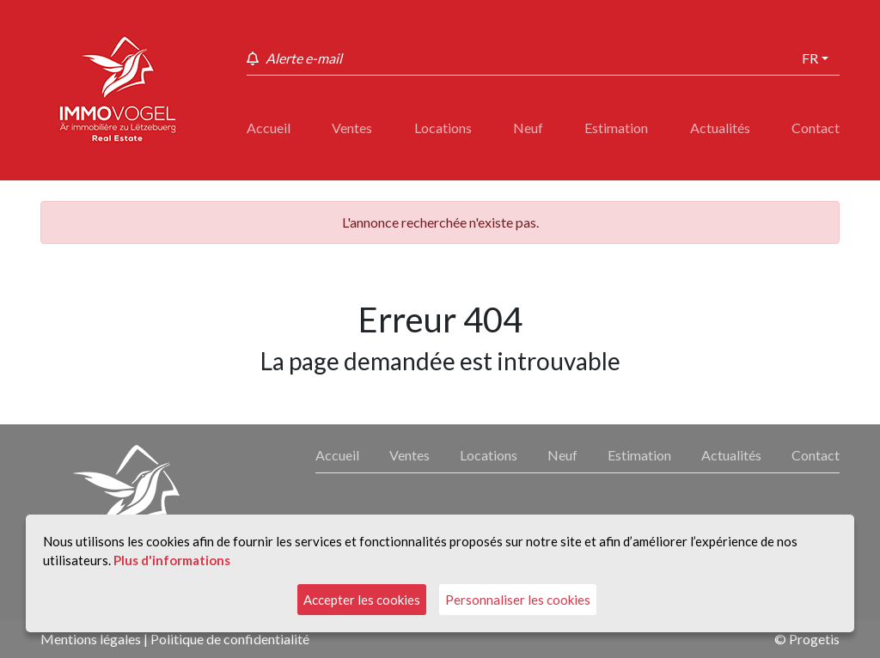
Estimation (616, 127)
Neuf (528, 127)
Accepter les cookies (361, 599)
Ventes (352, 127)
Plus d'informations (171, 560)
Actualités (720, 127)
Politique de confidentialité (229, 639)
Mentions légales (90, 639)
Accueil (268, 127)
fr (810, 58)
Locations (443, 127)
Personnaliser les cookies (517, 599)
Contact (815, 127)
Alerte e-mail (304, 58)
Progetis (814, 639)
